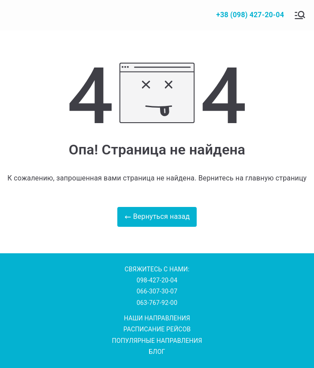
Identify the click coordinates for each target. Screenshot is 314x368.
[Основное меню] (300, 15)
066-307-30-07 (157, 291)
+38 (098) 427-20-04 (250, 15)
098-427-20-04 (157, 280)
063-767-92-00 (157, 302)
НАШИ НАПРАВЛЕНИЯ (157, 318)
